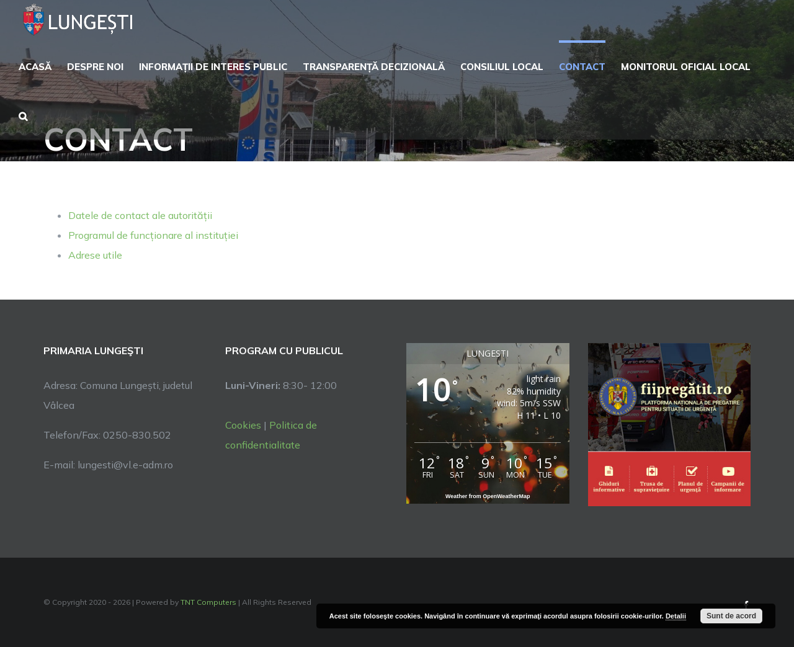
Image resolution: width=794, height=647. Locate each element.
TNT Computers (208, 602)
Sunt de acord (731, 616)
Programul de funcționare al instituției (153, 235)
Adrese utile (95, 255)
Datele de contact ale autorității (140, 215)
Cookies (243, 425)
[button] (23, 115)
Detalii (676, 616)
